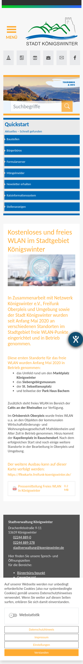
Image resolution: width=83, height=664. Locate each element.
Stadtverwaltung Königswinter (30, 522)
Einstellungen (41, 645)
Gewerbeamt (26, 577)
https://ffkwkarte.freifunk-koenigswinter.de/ (39, 474)
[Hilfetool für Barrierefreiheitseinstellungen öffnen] (75, 339)
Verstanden (41, 652)
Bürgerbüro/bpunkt (31, 573)
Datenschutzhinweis (41, 629)
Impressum (41, 637)
